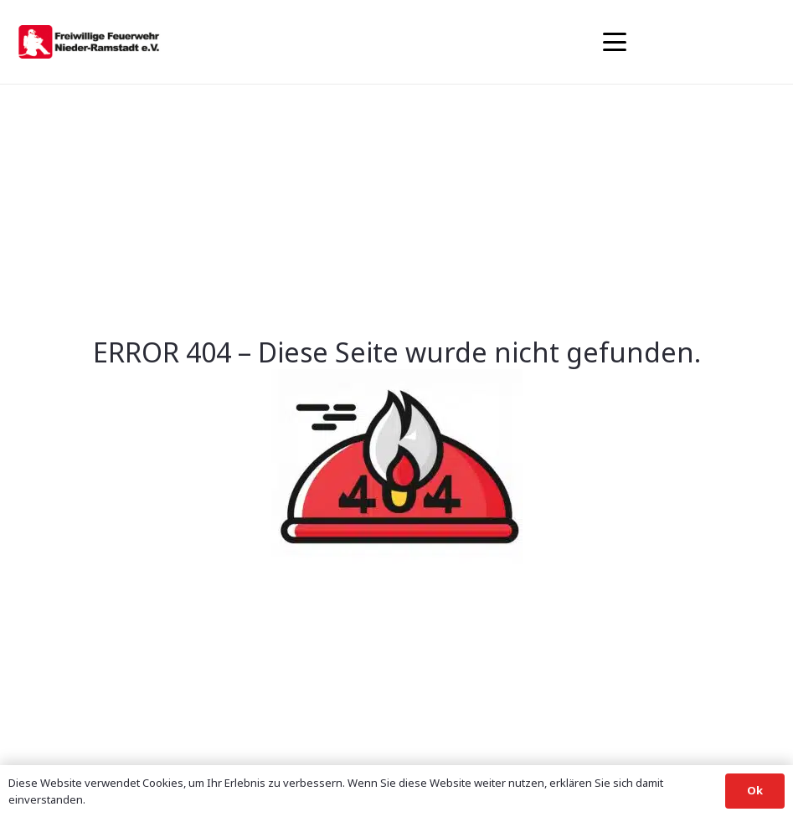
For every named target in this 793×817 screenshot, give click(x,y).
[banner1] (88, 42)
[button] (614, 42)
